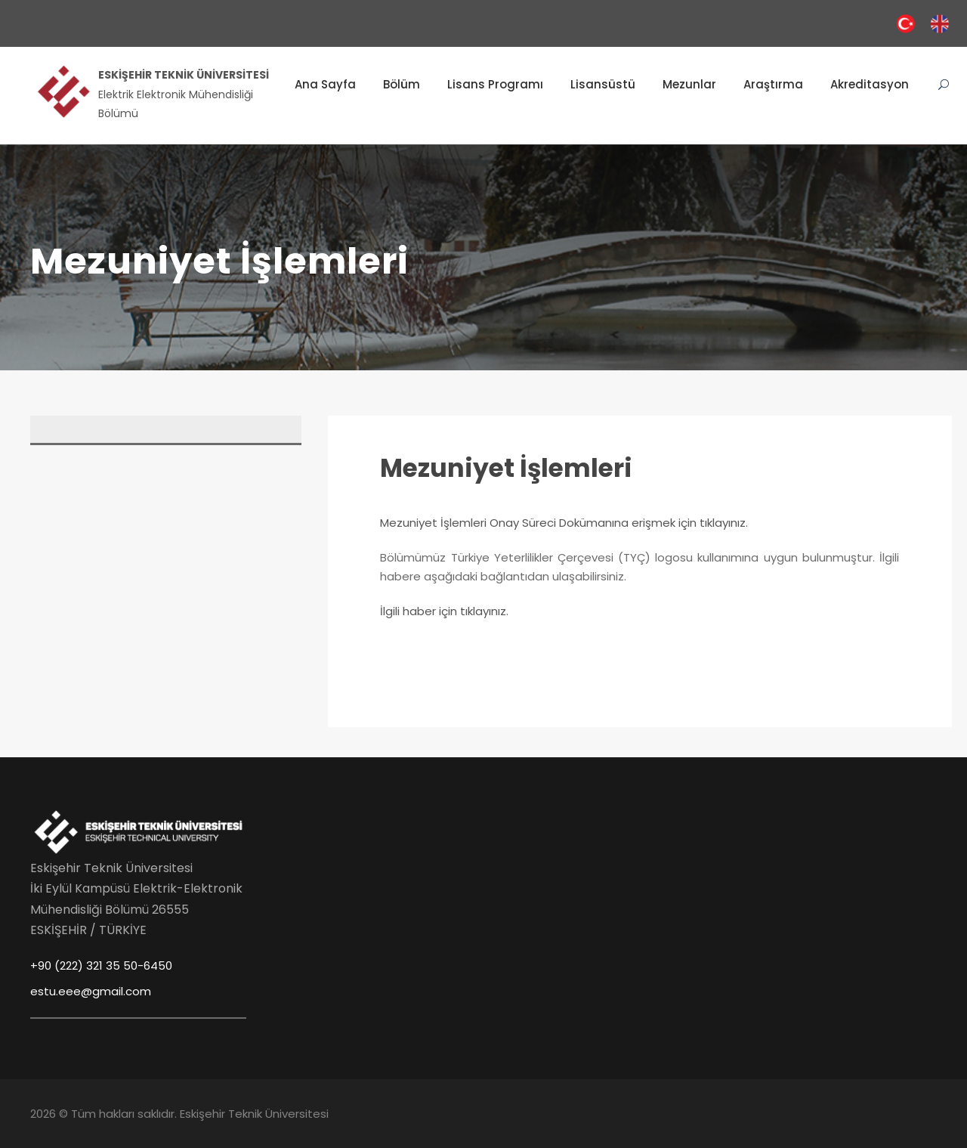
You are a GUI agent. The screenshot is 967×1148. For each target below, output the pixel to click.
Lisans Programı (495, 84)
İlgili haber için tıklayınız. (444, 611)
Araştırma (773, 84)
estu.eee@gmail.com (90, 991)
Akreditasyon (869, 84)
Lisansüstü (602, 84)
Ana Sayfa (325, 84)
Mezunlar (689, 84)
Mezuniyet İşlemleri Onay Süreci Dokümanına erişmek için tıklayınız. (564, 523)
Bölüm (401, 84)
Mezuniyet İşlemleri (506, 468)
